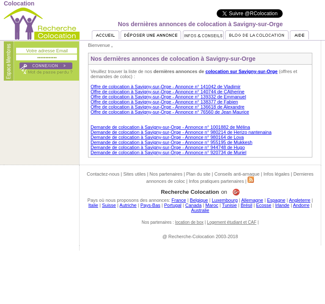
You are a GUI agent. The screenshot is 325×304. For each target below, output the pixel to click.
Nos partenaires (165, 173)
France (178, 200)
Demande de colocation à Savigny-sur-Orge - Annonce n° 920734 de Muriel (168, 152)
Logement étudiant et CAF (231, 222)
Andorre (301, 205)
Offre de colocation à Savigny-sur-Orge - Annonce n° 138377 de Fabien (164, 101)
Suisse (109, 205)
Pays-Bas (150, 205)
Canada (193, 205)
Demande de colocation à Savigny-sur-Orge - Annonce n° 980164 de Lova (167, 137)
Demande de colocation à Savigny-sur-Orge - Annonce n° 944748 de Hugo (168, 147)
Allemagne (252, 200)
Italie (93, 205)
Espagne (276, 200)
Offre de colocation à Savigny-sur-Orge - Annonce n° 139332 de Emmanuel (168, 96)
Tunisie (229, 205)
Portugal (173, 205)
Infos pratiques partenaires (216, 181)
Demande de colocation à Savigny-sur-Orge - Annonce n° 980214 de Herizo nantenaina (181, 132)
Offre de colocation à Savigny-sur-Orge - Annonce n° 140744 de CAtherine (168, 91)
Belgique (199, 200)
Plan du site (198, 173)
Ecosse (263, 205)
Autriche (127, 205)
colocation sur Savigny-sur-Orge (241, 71)
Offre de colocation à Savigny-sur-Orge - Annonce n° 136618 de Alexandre (168, 106)
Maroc (211, 205)
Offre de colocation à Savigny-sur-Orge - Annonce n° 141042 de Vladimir (166, 86)
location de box (189, 222)
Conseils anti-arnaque (236, 173)
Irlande (282, 205)
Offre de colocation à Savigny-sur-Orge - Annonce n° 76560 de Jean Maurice (170, 111)
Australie (200, 210)
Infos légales (276, 173)
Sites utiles (134, 173)
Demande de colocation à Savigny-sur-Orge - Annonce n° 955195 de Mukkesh (171, 142)
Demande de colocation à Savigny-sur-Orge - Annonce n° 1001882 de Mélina (170, 127)
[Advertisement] (162, 269)
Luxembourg (224, 200)
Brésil (247, 205)
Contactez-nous (103, 173)
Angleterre (300, 200)
